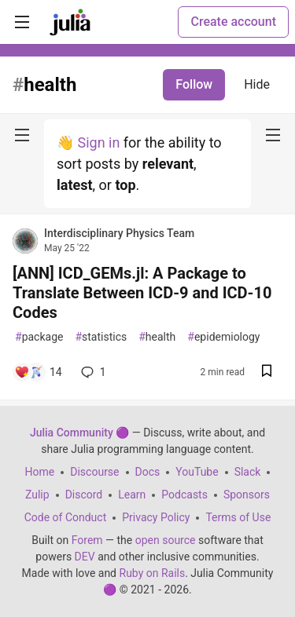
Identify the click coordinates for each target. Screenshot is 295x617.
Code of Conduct (65, 517)
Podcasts (184, 494)
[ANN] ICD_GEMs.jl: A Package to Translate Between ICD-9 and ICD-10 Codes (142, 293)
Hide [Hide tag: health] (257, 84)
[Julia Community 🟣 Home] (70, 22)
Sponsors (246, 494)
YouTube (196, 471)
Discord (84, 494)
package (39, 337)
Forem (87, 540)
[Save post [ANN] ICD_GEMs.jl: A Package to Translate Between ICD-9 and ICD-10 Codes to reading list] (266, 372)
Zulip (37, 494)
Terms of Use (238, 517)
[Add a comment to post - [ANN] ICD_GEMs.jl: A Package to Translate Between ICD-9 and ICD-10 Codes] (38, 372)
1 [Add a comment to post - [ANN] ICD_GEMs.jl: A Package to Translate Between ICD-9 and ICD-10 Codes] (92, 372)
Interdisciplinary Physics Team (119, 233)
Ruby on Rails (153, 573)
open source (165, 540)
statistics (101, 337)
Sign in (98, 142)
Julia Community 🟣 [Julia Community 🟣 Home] (79, 432)
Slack (247, 471)
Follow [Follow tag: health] (193, 84)
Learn (132, 494)
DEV (85, 556)
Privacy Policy (156, 517)
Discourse (94, 471)
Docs (147, 471)
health (156, 337)
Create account (233, 21)
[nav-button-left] (22, 135)
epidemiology (223, 337)
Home (40, 471)
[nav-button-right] (273, 135)
